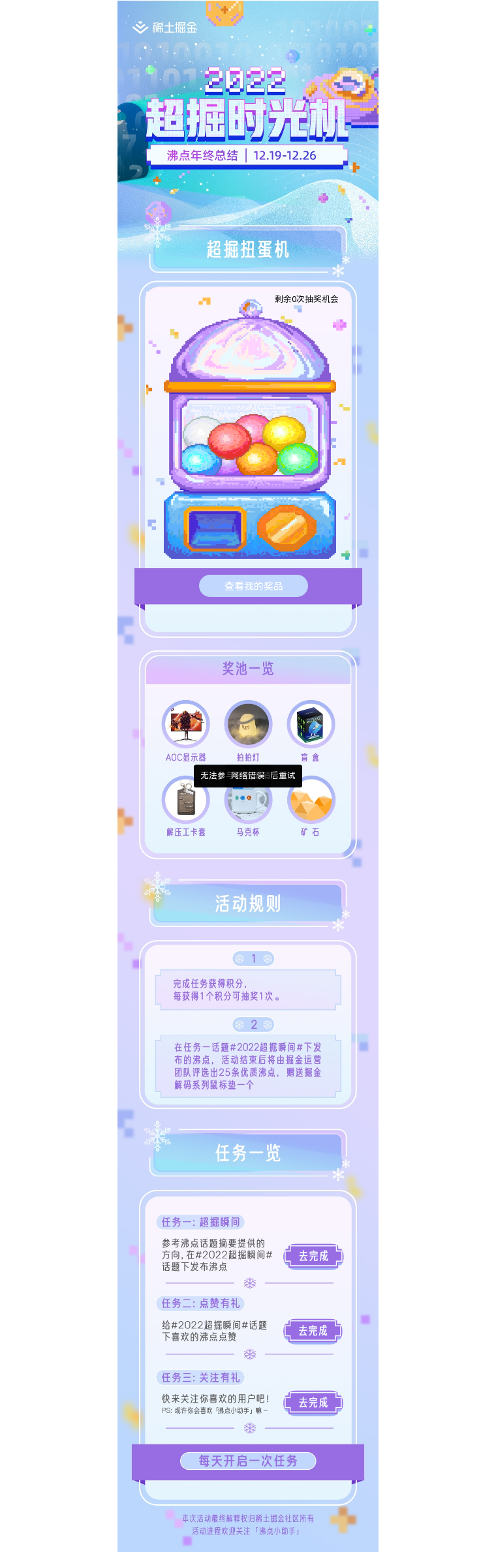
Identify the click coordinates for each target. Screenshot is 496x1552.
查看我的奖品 (254, 585)
